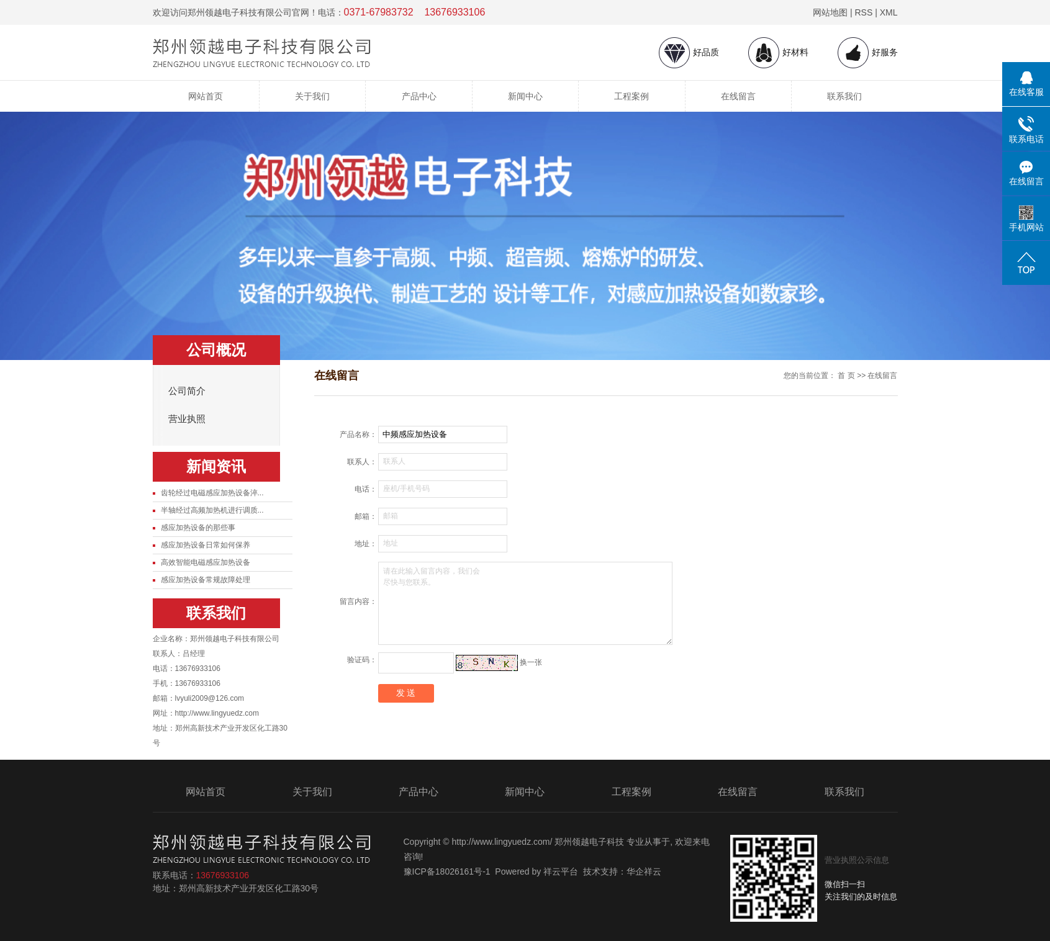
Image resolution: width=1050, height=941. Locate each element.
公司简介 (187, 391)
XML (889, 12)
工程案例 (631, 96)
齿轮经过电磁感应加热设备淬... (212, 493)
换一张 (531, 662)
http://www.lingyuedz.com (217, 713)
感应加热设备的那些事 (198, 527)
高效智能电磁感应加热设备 (205, 562)
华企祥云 (644, 871)
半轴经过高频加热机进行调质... (212, 510)
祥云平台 (560, 871)
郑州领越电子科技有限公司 (234, 638)
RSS (863, 12)
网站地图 (830, 12)
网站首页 (205, 96)
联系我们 (844, 96)
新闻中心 (525, 96)
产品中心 (419, 96)
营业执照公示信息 (857, 860)
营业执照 (187, 419)
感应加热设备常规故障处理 (205, 579)
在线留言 (738, 96)
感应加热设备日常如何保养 (205, 545)
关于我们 (312, 96)
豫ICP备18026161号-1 (447, 871)
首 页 (846, 375)
